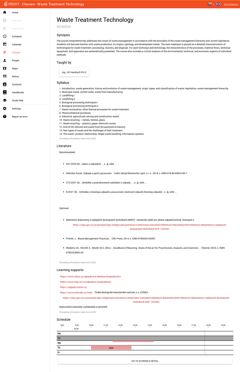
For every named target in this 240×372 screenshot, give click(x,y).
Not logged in (231, 4)
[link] (149, 227)
